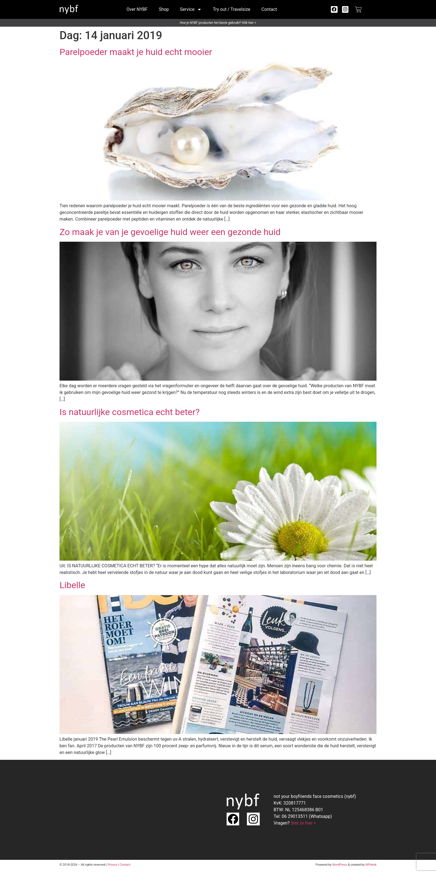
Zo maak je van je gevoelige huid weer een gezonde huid (170, 232)
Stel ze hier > (303, 823)
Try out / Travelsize (231, 9)
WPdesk (370, 864)
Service (191, 9)
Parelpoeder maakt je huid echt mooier (136, 52)
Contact (269, 9)
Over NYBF (137, 9)
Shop (164, 9)
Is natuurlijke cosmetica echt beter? (130, 412)
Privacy (113, 864)
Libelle (72, 585)
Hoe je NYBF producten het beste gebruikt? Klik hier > (218, 23)
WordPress (339, 864)
